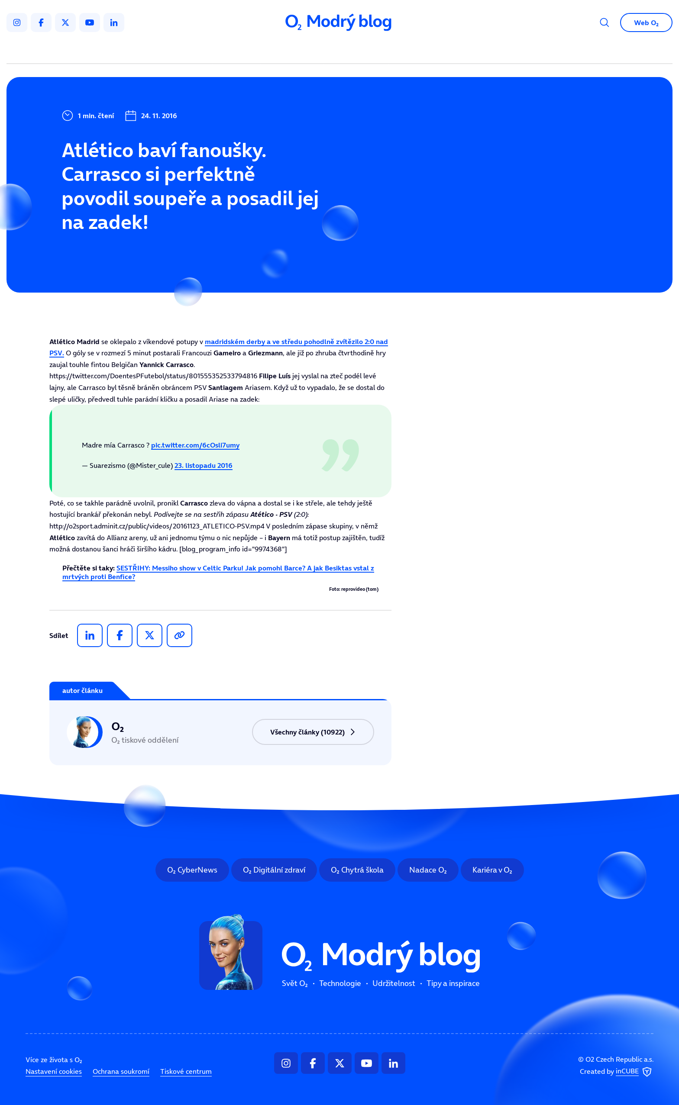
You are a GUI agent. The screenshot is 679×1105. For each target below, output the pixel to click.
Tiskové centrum (186, 1071)
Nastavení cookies (54, 1071)
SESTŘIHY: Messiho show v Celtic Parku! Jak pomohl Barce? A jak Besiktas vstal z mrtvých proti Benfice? (218, 572)
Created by (616, 1071)
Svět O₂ (238, 50)
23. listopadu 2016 (204, 465)
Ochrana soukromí (121, 1071)
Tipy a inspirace (427, 50)
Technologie (294, 50)
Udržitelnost (357, 50)
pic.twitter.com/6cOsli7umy (195, 445)
